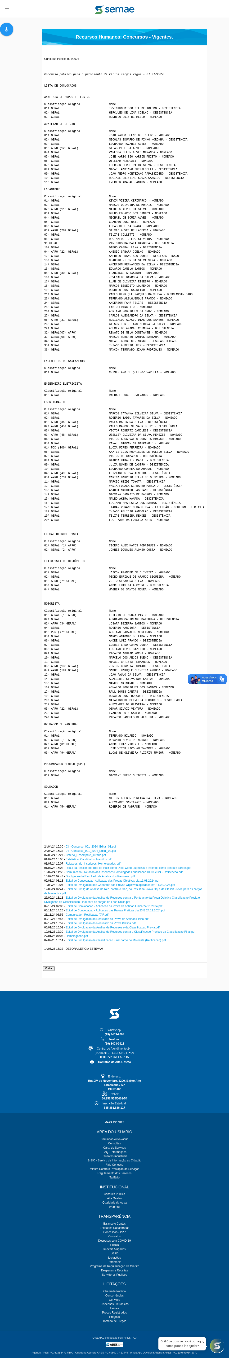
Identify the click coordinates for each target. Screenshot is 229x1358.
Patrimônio (114, 1262)
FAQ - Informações (114, 1152)
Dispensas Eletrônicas (114, 1304)
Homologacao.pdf (77, 936)
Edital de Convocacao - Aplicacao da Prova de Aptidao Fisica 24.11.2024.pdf (114, 906)
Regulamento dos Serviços (114, 1173)
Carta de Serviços (114, 1147)
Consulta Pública (114, 1194)
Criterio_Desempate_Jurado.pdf (86, 855)
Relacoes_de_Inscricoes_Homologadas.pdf (93, 863)
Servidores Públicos (114, 1274)
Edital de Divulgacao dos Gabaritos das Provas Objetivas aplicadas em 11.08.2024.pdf (120, 885)
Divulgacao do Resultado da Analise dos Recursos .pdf (100, 876)
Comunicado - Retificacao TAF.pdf (87, 914)
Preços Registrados (114, 1312)
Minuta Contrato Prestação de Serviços (114, 1169)
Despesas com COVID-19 (114, 1240)
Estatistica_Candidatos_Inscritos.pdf (88, 859)
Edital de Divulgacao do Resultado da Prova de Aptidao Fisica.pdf (107, 919)
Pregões (114, 1316)
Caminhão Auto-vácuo (114, 1139)
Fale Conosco (114, 1164)
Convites (114, 1299)
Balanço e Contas (114, 1223)
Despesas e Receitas (114, 1270)
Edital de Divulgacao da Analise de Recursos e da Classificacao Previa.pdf (113, 927)
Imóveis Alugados (114, 1249)
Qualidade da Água (114, 1202)
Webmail (114, 1207)
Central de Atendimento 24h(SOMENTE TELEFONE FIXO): (114, 1053)
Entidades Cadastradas (114, 1228)
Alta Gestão (114, 1198)
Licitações (114, 1257)
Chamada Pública (114, 1291)
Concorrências (114, 1295)
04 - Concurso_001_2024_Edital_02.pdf (91, 851)
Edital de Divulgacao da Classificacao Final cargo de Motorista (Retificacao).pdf (116, 940)
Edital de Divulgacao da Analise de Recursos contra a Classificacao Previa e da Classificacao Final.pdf (130, 931)
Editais (114, 1245)
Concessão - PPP (114, 1232)
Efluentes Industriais (114, 1156)
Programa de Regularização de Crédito (114, 1266)
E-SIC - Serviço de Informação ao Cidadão (114, 1160)
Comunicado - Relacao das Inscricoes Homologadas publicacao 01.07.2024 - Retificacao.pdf (124, 872)
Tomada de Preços (114, 1321)
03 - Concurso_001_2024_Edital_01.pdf (91, 846)
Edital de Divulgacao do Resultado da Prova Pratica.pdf (101, 923)
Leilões (114, 1308)
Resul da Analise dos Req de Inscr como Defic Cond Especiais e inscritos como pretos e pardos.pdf (128, 868)
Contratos (114, 1236)
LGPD (114, 1253)
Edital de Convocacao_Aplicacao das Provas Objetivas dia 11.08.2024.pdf (112, 880)
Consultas (114, 1143)
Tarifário (114, 1177)
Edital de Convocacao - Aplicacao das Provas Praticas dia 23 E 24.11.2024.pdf (115, 910)
